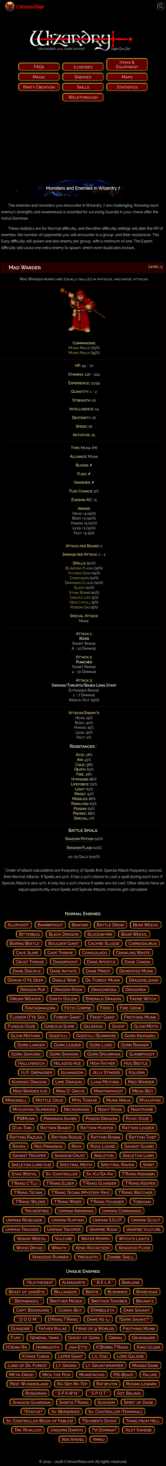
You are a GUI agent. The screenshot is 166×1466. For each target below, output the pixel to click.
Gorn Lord (101, 1044)
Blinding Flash (79, 568)
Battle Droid (110, 924)
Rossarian (35, 1393)
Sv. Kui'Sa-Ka (99, 1173)
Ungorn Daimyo (66, 1429)
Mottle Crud (49, 1100)
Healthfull (80, 602)
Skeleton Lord (138, 1155)
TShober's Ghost (99, 1420)
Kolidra (137, 1072)
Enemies (83, 76)
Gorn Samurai (26, 1053)
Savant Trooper (29, 1155)
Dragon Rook (68, 989)
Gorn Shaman (63, 1053)
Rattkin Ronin (105, 1137)
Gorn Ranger (135, 1044)
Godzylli (58, 1035)
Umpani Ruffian (67, 1219)
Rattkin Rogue (66, 1137)
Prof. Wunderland (29, 1383)
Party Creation (39, 87)
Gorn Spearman (103, 1053)
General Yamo (44, 1337)
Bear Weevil (145, 924)
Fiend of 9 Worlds (95, 1328)
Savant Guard (139, 1146)
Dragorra (135, 989)
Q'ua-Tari (21, 1127)
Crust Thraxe (30, 961)
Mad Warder (141, 1081)
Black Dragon (64, 934)
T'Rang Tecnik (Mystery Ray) (80, 1192)
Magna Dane (145, 1365)
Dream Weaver (25, 998)
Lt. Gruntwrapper (104, 1365)
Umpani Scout (145, 1219)
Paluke (150, 1374)
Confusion (79, 578)
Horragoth (48, 1347)
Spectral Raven (117, 1164)
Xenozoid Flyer (134, 1247)
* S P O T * (98, 1393)
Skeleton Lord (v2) (31, 1164)
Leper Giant (70, 1356)
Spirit (149, 1164)
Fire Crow (130, 1007)
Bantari (80, 924)
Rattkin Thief (142, 1137)
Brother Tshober (109, 1300)
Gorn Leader (67, 1044)
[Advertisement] (83, 142)
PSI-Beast (123, 1374)
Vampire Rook (103, 1229)
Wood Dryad (29, 1247)
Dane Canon (137, 961)
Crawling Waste (133, 952)
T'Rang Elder (60, 1183)
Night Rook (110, 1109)
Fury (16, 1337)
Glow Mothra (25, 1035)
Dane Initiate (63, 970)
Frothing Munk (140, 1017)
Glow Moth (146, 1026)
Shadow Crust (70, 1155)
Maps (127, 76)
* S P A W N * (67, 1393)
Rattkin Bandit (56, 1127)
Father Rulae (53, 1328)
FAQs (39, 66)
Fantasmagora (40, 1007)
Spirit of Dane (138, 1402)
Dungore (20, 1328)
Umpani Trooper (63, 1229)
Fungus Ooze (21, 1026)
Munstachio (92, 1374)
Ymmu (99, 1439)
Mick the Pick (56, 1374)
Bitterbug (29, 934)
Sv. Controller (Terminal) (115, 1411)
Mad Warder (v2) (30, 1090)
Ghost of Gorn (84, 1337)
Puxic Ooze (137, 1118)
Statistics (127, 87)
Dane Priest (98, 970)
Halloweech (31, 1063)
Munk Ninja (79, 348)
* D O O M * (28, 1319)
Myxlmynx (150, 1100)
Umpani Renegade (24, 1219)
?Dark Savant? (134, 1319)
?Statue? (33, 1411)
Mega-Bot (142, 1090)
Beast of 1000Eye (27, 1291)
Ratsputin (106, 1383)
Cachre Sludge (104, 943)
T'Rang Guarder (99, 1183)
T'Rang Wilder (30, 1201)
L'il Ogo (100, 1356)
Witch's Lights (134, 1238)
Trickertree (37, 1210)
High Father (102, 1063)
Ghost (118, 1026)
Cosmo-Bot (70, 1310)
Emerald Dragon (103, 998)
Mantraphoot (108, 1090)
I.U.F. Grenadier (36, 1072)
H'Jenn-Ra (16, 1347)
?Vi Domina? (104, 1429)
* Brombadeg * (26, 1300)
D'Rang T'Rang (63, 1319)
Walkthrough (83, 97)
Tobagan (142, 1201)
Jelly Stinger (106, 1072)
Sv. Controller (61, 1173)
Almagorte (73, 1282)
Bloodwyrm (99, 934)
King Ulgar (148, 1347)
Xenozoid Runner (50, 1256)
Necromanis (76, 1109)
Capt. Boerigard (32, 1310)
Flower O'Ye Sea (27, 1017)
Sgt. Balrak (129, 1393)
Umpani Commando (121, 1210)
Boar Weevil (134, 934)
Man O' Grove (70, 1090)
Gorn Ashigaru (139, 1035)
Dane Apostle (101, 961)
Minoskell (16, 1100)
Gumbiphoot (142, 1053)
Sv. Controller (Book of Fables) (39, 1420)
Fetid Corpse (77, 1007)
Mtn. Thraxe (84, 1100)
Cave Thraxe (60, 952)
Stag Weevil (24, 1173)
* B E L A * (103, 1282)
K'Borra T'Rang (112, 1347)
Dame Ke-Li (98, 1319)
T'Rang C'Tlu (24, 1183)
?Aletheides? (39, 1282)
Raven (18, 1146)
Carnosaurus (142, 943)
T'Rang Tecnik (28, 1192)
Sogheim (106, 1402)
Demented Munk (136, 970)
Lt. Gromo (66, 1365)
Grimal (116, 1337)
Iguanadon (72, 1072)
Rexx (76, 1146)
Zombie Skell (120, 1256)
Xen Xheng (73, 1439)
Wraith (59, 1247)
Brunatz (145, 1300)
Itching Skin (79, 573)
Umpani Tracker (21, 1229)
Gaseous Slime (59, 1026)
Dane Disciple (27, 970)
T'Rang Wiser (67, 1201)
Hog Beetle (136, 1063)
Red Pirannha (48, 1146)
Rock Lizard (102, 1146)
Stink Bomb (79, 592)
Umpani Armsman (75, 1210)
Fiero (105, 1007)
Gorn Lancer (31, 1044)
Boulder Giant (63, 943)
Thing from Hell (143, 1420)
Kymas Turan (35, 1356)
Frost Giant (102, 1017)
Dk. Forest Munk (102, 980)
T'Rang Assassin (138, 1173)
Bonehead (146, 1291)
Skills (83, 87)
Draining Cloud (79, 582)
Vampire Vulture (143, 1229)
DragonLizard (143, 980)
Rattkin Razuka (26, 1137)
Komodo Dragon (29, 1081)
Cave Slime (27, 952)
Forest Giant (67, 1017)
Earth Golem (63, 998)
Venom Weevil (31, 1238)
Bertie (92, 1291)
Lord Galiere (130, 1356)
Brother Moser (66, 1300)
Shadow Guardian (31, 1402)
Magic (39, 76)
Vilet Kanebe (138, 1429)
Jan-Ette (77, 1347)
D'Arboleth (102, 1310)
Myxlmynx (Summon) (34, 1109)
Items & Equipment (127, 64)
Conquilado (94, 952)
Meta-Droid (21, 1374)
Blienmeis (117, 1291)
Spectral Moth (76, 1164)
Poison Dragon (101, 1118)
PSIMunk (26, 1118)
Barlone (131, 1282)
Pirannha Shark (60, 1118)
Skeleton (104, 1155)
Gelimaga (93, 1026)
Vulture (63, 1238)
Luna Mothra (105, 1081)
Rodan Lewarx (141, 1383)
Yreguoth (87, 1256)
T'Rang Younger (107, 1201)
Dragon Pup (32, 989)
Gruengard (143, 1337)
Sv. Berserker (65, 1411)
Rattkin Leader (138, 1127)
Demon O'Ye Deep (25, 980)
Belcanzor (65, 1291)
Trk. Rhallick (28, 1429)
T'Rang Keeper (140, 1183)
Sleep (79, 587)
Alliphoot (18, 924)
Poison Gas (80, 607)
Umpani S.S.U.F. (107, 1219)
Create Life (80, 597)
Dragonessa (104, 989)
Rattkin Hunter (96, 1127)
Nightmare (142, 1109)
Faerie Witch (143, 998)
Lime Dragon (68, 1081)
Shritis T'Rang (74, 1402)
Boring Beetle (24, 943)
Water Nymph (95, 1238)
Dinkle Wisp (64, 980)
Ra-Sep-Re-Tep (72, 1383)
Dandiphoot (65, 961)
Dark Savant (136, 1310)
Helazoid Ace (67, 1063)
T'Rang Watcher (135, 1192)
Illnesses (83, 66)
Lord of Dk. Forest (27, 1365)
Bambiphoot (50, 924)
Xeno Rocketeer (92, 1247)
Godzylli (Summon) (96, 1035)
